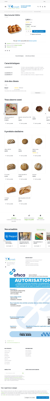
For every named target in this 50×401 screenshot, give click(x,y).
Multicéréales (35, 149)
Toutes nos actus (40, 229)
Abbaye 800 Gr (8, 149)
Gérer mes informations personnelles (32, 265)
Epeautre (34, 174)
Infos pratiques (7, 362)
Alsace (20, 149)
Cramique (7, 198)
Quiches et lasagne (8, 360)
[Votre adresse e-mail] (15, 373)
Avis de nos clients (30, 55)
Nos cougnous (7, 363)
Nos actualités (11, 229)
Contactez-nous (28, 356)
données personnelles (43, 393)
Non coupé (33, 26)
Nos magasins (28, 354)
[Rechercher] (38, 6)
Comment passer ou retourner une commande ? (34, 260)
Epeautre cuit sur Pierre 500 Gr (25, 118)
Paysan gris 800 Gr (23, 174)
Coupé (27, 26)
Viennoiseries (7, 352)
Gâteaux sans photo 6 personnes (9, 118)
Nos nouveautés (28, 353)
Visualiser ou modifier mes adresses (32, 263)
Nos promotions (28, 352)
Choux (33, 117)
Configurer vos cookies (30, 397)
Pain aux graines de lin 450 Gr (24, 198)
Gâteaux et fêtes (7, 351)
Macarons (6, 359)
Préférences (28, 24)
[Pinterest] (9, 50)
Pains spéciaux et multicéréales (27, 11)
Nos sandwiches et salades (38, 242)
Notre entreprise (28, 350)
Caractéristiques (19, 55)
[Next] (45, 113)
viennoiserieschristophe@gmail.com (13, 342)
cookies (2, 392)
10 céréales (7, 174)
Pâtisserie (6, 354)
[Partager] (7, 50)
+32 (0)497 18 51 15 (10, 340)
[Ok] (23, 373)
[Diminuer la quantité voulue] (26, 31)
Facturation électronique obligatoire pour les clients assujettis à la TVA (11, 242)
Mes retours (28, 262)
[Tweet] (5, 50)
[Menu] (5, 6)
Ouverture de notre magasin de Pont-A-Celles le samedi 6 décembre (24, 242)
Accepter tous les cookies (42, 397)
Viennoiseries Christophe (9, 11)
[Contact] (6, 1)
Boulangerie (18, 11)
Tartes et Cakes (7, 357)
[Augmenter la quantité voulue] (31, 31)
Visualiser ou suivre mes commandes (32, 261)
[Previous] (4, 113)
